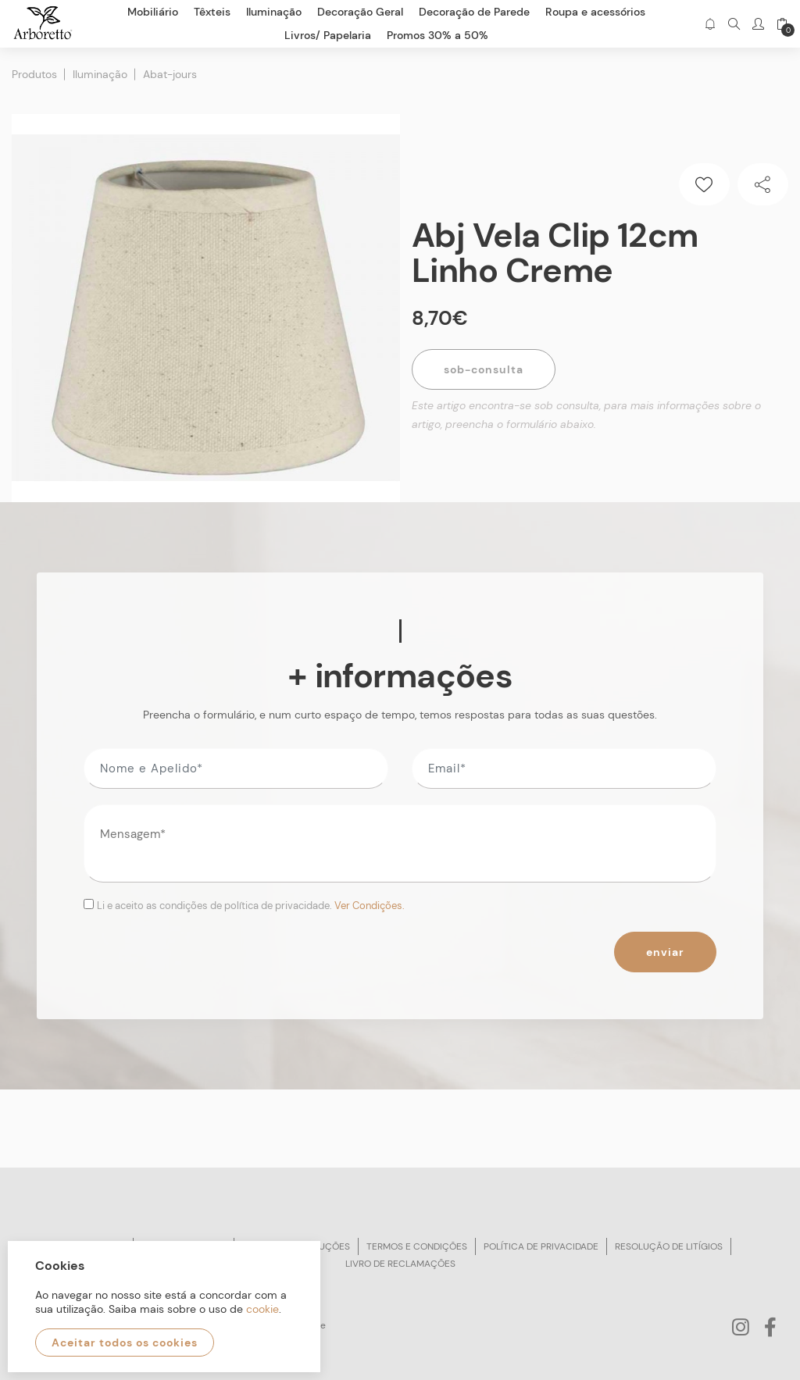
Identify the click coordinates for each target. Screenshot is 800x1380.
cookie (262, 1309)
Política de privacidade (541, 1246)
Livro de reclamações (400, 1263)
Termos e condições (416, 1246)
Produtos (34, 74)
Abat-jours (170, 74)
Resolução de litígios (669, 1246)
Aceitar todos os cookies (125, 1342)
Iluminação (100, 74)
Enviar (665, 952)
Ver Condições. (369, 905)
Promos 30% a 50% (437, 35)
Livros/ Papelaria (327, 35)
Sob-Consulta (483, 369)
